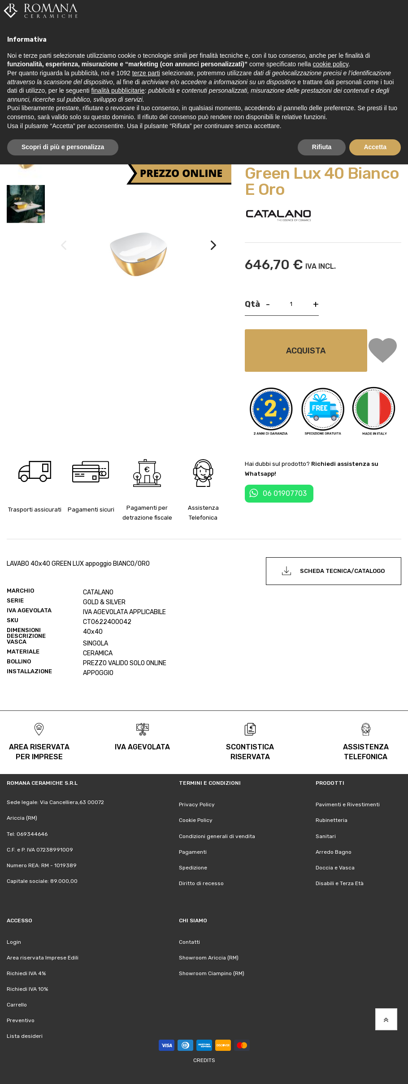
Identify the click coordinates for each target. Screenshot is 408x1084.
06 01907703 (285, 492)
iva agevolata (142, 746)
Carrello (17, 1003)
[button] (213, 253)
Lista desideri (25, 1035)
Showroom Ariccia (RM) (209, 956)
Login (14, 941)
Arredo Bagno (334, 850)
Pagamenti (193, 850)
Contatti (189, 941)
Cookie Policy (196, 819)
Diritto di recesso (201, 882)
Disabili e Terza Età (340, 882)
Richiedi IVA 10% (27, 988)
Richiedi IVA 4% (26, 972)
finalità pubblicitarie (118, 90)
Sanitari (326, 835)
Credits (204, 1059)
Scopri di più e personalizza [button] (63, 147)
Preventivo (21, 1019)
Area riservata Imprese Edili (42, 956)
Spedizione (193, 866)
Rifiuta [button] (322, 147)
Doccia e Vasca (335, 866)
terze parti (146, 73)
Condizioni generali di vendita (217, 835)
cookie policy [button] (330, 64)
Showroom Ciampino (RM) (211, 972)
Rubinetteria (331, 819)
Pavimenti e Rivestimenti (348, 803)
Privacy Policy (197, 803)
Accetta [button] (375, 147)
